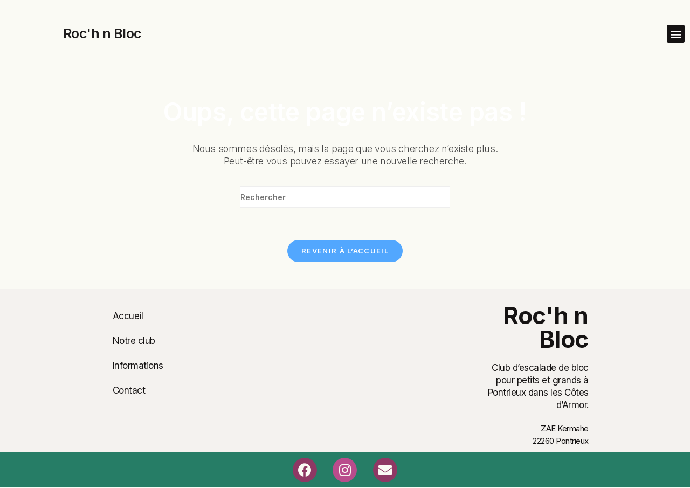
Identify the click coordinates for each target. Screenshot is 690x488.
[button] (676, 34)
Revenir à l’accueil (345, 250)
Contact (129, 390)
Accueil (128, 316)
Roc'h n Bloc (102, 33)
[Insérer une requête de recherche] (345, 197)
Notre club (134, 340)
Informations (138, 365)
